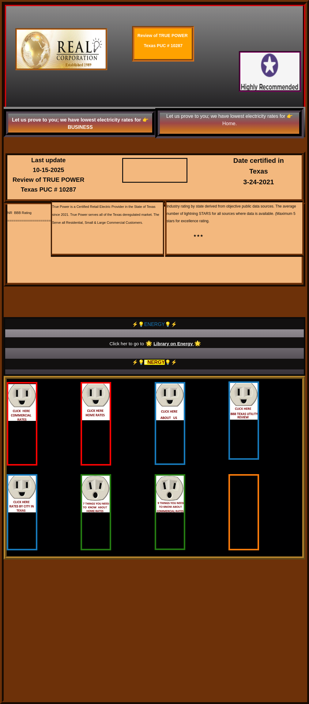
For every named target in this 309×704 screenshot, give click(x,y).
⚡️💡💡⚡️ (154, 362)
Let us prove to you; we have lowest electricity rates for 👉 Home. (229, 120)
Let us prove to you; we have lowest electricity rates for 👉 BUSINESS (80, 123)
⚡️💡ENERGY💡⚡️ (154, 324)
